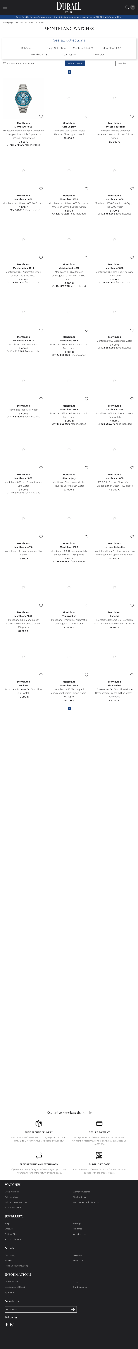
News (9, 1250)
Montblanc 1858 (112, 48)
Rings (7, 1226)
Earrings (77, 1226)
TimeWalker (97, 54)
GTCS (75, 1284)
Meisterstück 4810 (83, 48)
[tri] (125, 63)
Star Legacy (69, 54)
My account (10, 1294)
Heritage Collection (55, 48)
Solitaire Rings (11, 1236)
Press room (78, 1263)
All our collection (13, 1210)
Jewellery (14, 1219)
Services (9, 1263)
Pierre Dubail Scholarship (16, 1268)
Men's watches (12, 1194)
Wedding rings (79, 1236)
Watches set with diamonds (86, 1205)
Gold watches (11, 1199)
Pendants (77, 1231)
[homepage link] (69, 7)
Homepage (8, 22)
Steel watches (79, 1199)
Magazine (77, 1257)
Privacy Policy (11, 1284)
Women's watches (81, 1194)
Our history (10, 1257)
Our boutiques (80, 1289)
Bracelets (9, 1231)
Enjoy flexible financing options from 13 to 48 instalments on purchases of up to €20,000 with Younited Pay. (69, 17)
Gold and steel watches (16, 1205)
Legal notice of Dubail (15, 1289)
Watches (19, 22)
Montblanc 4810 (40, 54)
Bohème (26, 48)
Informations (18, 1277)
